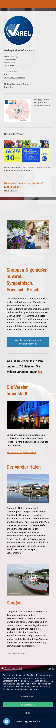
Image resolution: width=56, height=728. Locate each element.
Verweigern (28, 696)
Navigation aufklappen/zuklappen (28, 4)
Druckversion (11, 668)
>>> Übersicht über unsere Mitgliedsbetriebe (28, 342)
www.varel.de (10, 190)
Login (51, 668)
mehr (28, 712)
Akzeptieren (28, 704)
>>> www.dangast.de (17, 652)
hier (40, 372)
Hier (40, 99)
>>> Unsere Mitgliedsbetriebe (21, 452)
